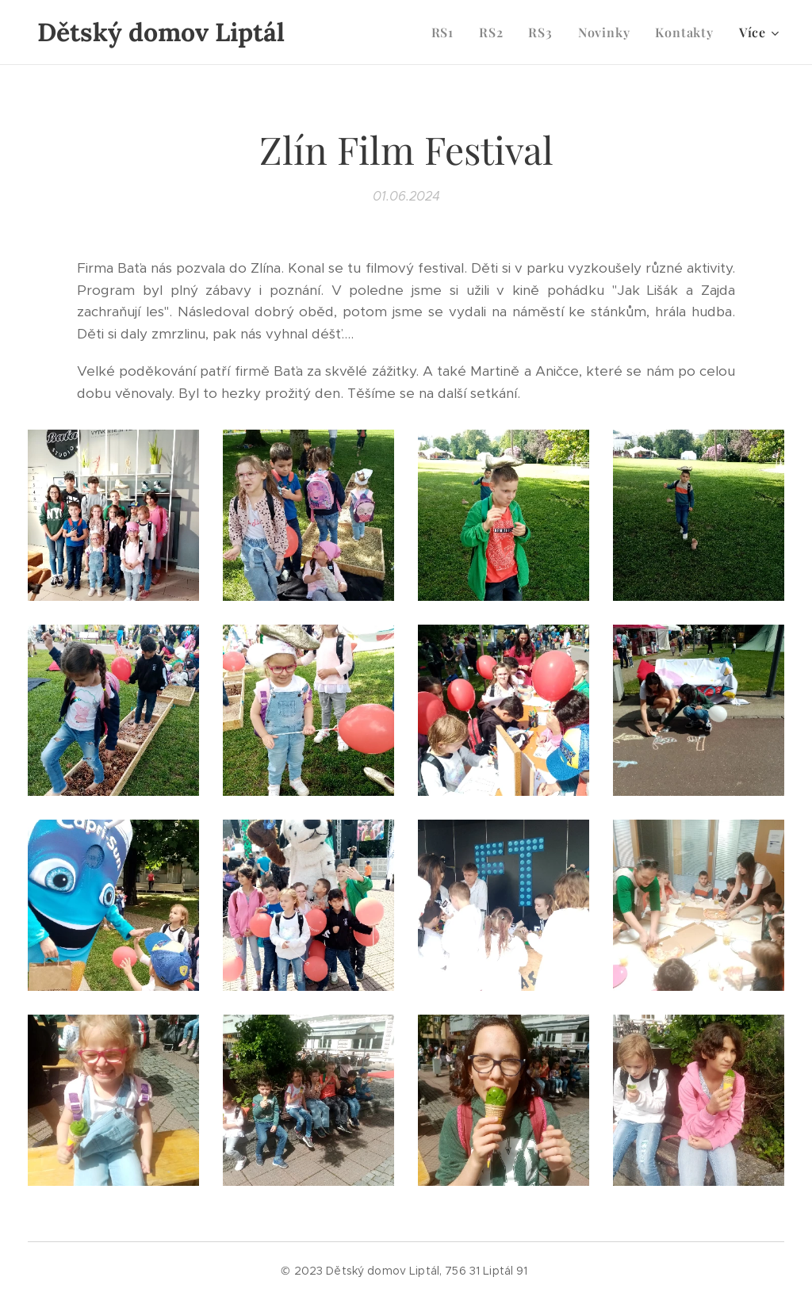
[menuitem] (446, 32)
